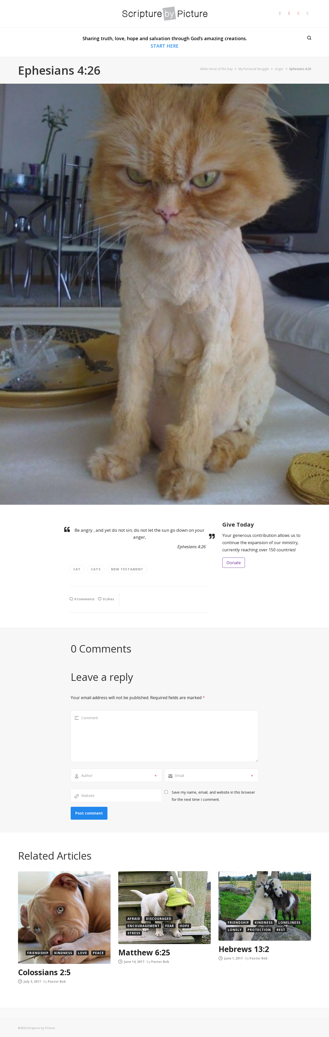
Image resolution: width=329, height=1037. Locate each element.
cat (77, 569)
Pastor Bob (57, 981)
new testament (127, 569)
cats (96, 569)
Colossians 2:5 (44, 972)
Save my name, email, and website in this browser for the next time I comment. (213, 796)
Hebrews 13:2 (243, 949)
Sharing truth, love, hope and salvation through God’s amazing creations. (165, 42)
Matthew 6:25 (144, 952)
